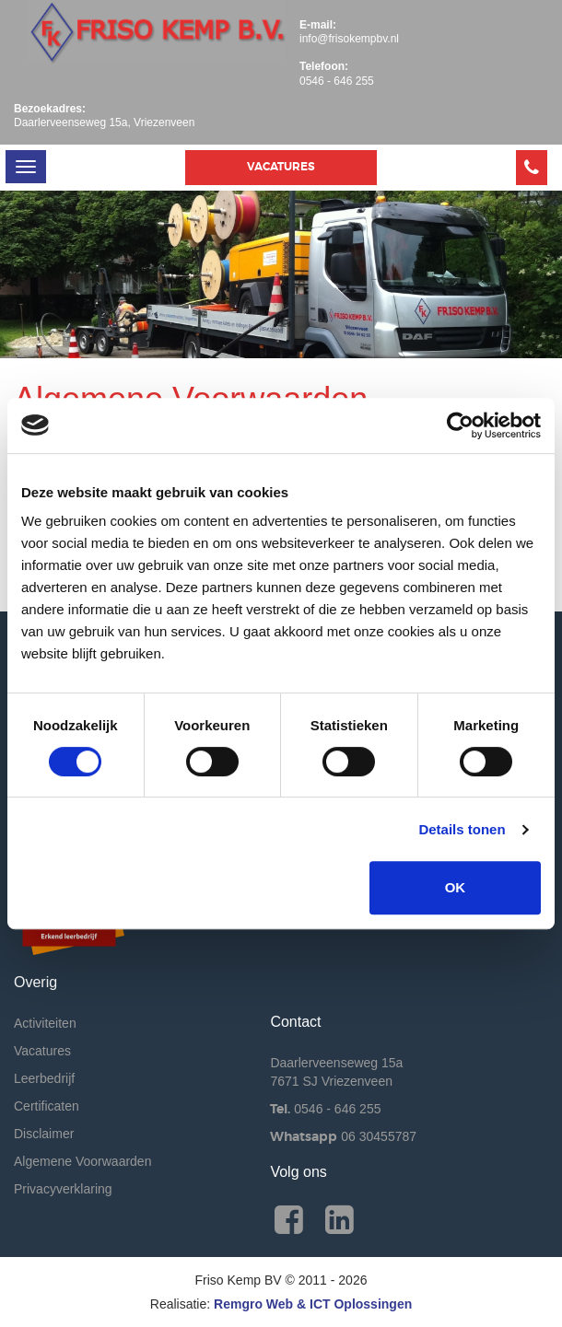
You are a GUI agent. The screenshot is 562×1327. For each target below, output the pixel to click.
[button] (531, 167)
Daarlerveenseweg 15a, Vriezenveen (104, 122)
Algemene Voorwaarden (82, 1161)
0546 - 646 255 (336, 81)
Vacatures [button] (281, 166)
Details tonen (461, 829)
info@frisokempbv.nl (349, 38)
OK (455, 887)
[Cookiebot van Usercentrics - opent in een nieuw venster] (460, 425)
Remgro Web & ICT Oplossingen (313, 1304)
